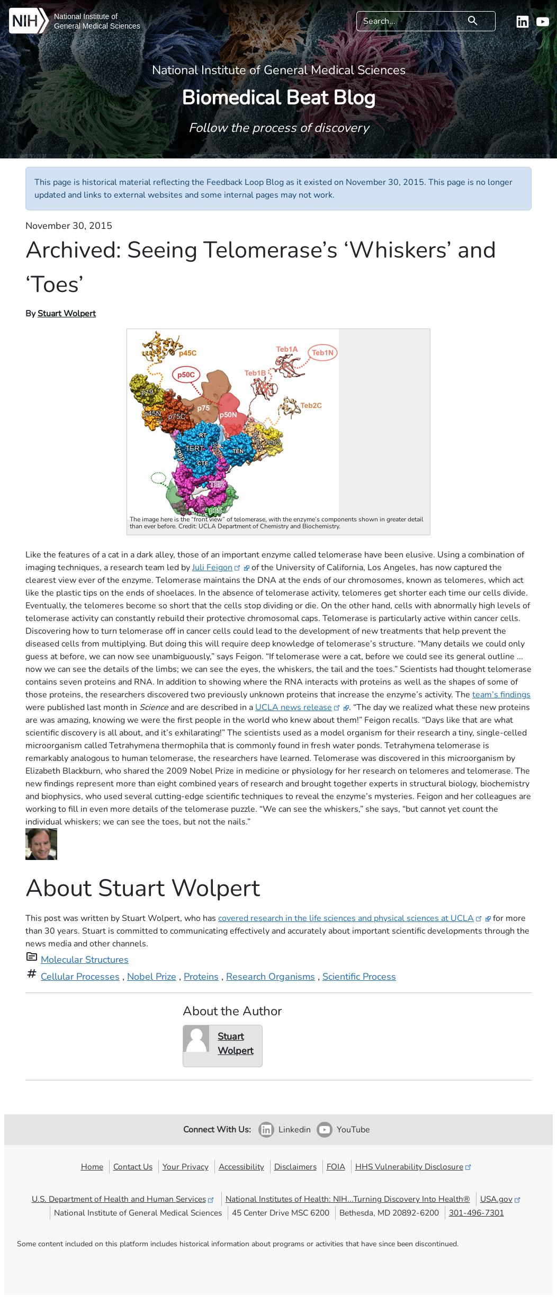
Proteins (201, 976)
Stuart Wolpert (67, 314)
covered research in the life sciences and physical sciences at (350, 918)
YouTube (353, 1130)
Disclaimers (295, 1166)
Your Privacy (186, 1166)
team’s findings (501, 695)
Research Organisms (270, 976)
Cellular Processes (80, 976)
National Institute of (86, 16)
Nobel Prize (151, 976)
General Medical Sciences (97, 26)
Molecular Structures (85, 959)
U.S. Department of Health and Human (123, 1198)
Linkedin (294, 1130)
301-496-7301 (476, 1212)
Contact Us (132, 1166)
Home (92, 1166)
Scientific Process (359, 976)
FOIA (336, 1166)
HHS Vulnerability (414, 1166)
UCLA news (298, 707)
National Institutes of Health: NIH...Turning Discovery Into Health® (348, 1198)
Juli (217, 567)
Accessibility (241, 1166)
